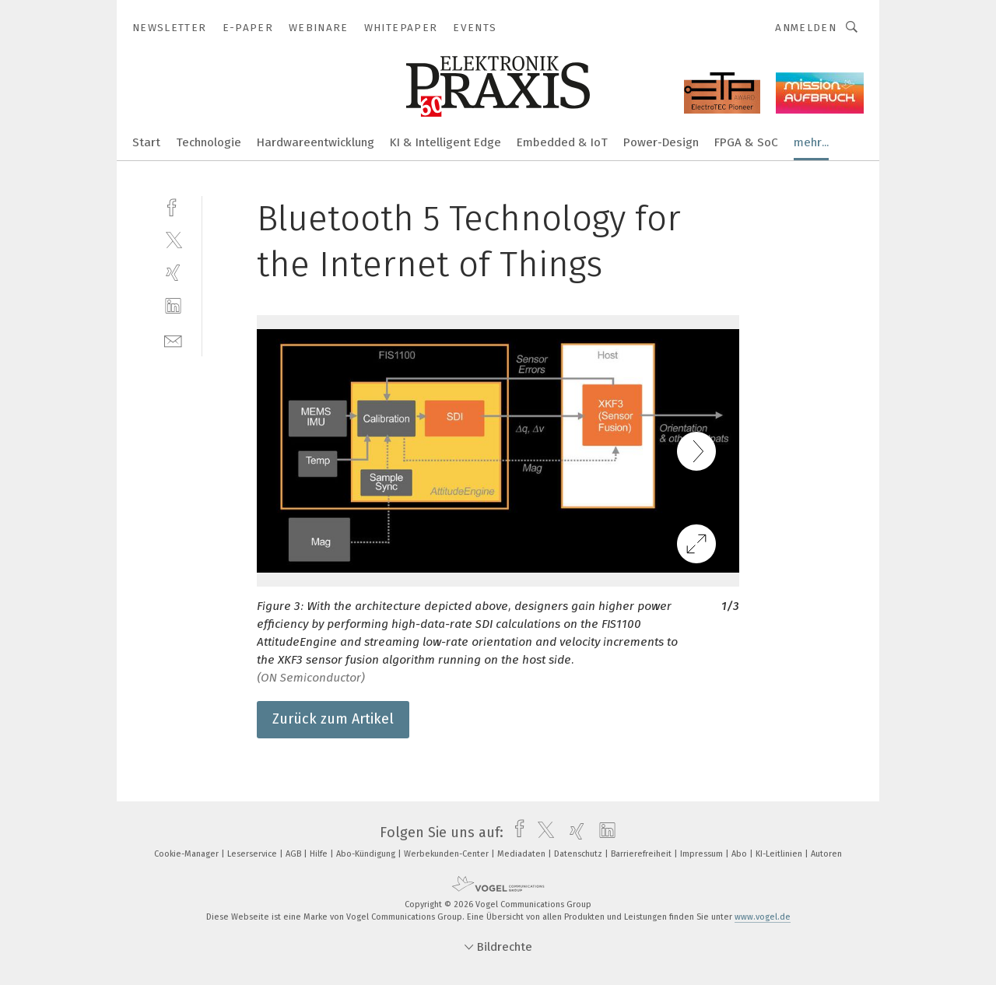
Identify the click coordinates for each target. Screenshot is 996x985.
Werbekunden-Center (447, 854)
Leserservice (253, 854)
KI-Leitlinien (780, 854)
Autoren (826, 854)
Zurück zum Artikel (333, 718)
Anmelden (805, 27)
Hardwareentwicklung (315, 142)
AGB (294, 854)
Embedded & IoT (562, 142)
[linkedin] (173, 306)
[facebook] (173, 206)
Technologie (208, 142)
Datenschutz (579, 854)
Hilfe (320, 854)
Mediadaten (522, 854)
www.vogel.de (763, 917)
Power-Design (661, 142)
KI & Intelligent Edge (445, 142)
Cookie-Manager (187, 854)
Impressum (702, 854)
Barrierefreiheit (642, 854)
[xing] (173, 272)
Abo (740, 854)
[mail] (173, 339)
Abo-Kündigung (367, 854)
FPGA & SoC (746, 142)
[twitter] (173, 239)
